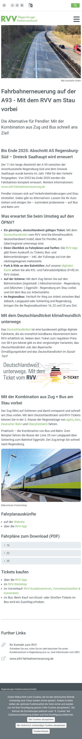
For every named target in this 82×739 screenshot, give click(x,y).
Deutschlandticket (16, 234)
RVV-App (71, 248)
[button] (12, 5)
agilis (69, 419)
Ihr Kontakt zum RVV (23, 645)
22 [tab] (6, 553)
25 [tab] (6, 560)
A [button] (17, 5)
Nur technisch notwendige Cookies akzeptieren (41, 725)
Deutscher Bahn (11, 424)
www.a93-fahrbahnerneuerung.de (23, 187)
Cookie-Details (41, 731)
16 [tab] (6, 545)
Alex (77, 419)
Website (19, 522)
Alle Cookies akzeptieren (41, 719)
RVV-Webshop (17, 584)
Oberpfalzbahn (38, 424)
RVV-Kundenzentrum (38, 588)
